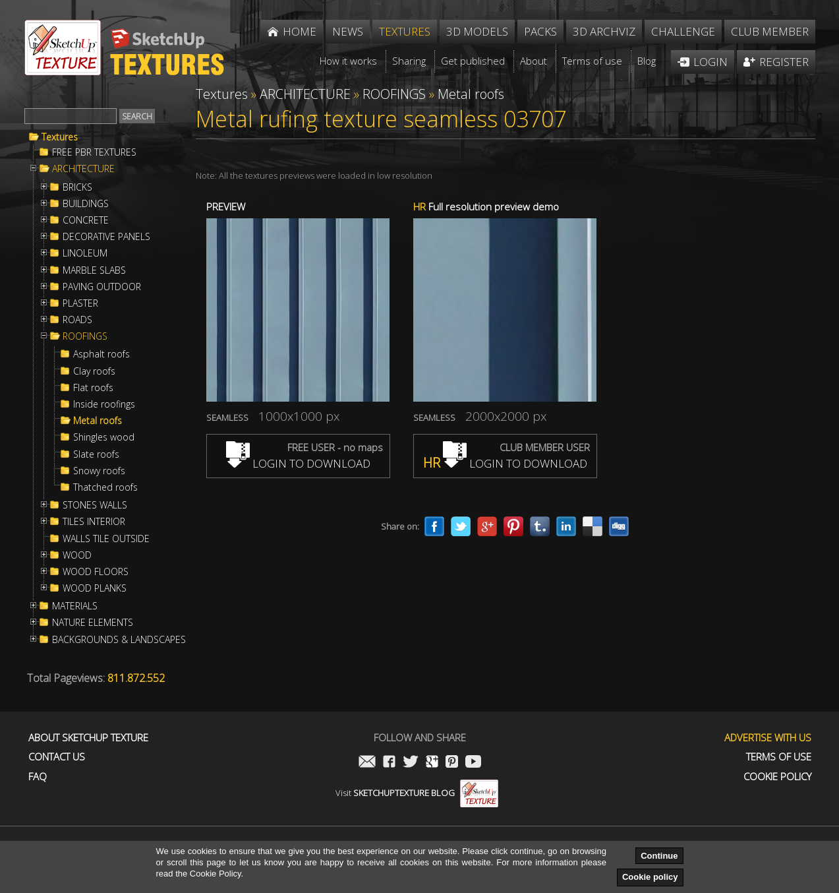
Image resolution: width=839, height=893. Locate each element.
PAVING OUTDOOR (102, 287)
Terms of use (778, 757)
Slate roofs (96, 454)
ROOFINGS (85, 336)
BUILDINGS (86, 204)
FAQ (37, 776)
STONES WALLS (95, 505)
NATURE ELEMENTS (92, 623)
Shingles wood (103, 437)
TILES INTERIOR (94, 522)
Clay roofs (94, 371)
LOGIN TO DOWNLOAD (298, 463)
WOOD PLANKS (95, 588)
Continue (659, 856)
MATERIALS (75, 606)
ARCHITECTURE (83, 169)
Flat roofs (93, 388)
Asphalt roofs (101, 354)
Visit (416, 793)
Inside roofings (104, 404)
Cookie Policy (777, 776)
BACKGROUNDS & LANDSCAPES (119, 640)
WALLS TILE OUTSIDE (106, 539)
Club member (770, 31)
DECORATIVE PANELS (106, 237)
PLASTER (80, 303)
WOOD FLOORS (96, 572)
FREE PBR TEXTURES (94, 152)
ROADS (77, 320)
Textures (60, 137)
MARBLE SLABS (94, 270)
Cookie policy (650, 877)
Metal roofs (97, 421)
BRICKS (77, 187)
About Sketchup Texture (88, 737)
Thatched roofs (105, 487)
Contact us (56, 757)
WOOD (77, 555)
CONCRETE (86, 220)
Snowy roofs (99, 471)
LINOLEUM (85, 253)
